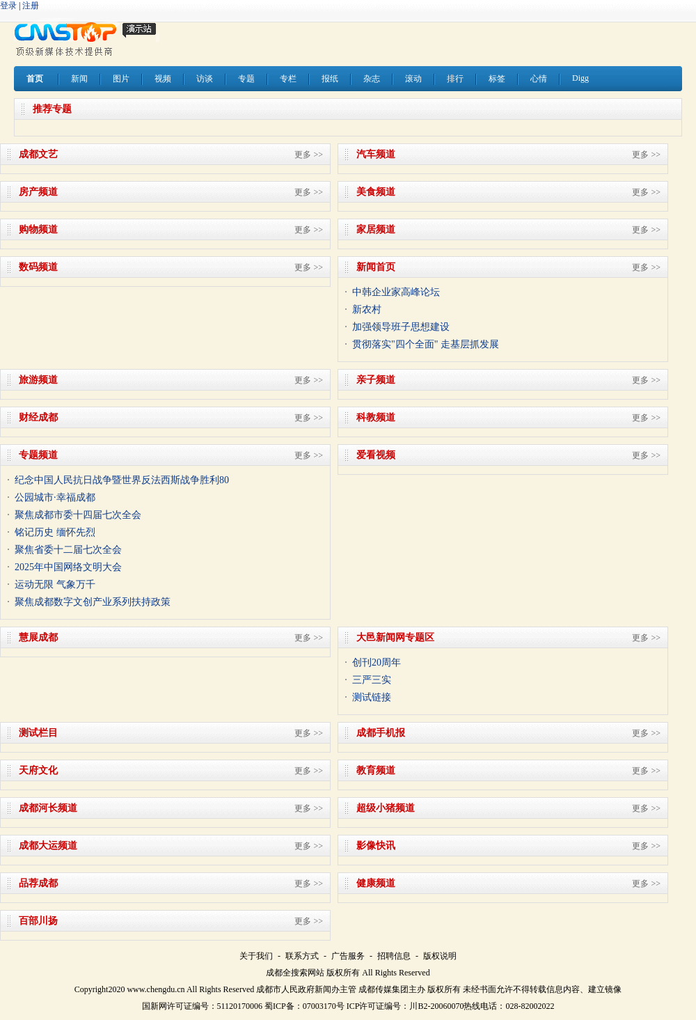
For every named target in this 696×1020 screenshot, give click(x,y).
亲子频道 (375, 380)
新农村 (366, 309)
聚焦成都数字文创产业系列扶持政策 (93, 602)
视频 (163, 79)
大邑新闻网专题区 (395, 637)
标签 (497, 79)
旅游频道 (38, 380)
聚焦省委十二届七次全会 (68, 549)
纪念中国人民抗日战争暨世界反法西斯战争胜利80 (122, 480)
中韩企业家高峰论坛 (396, 292)
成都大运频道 (48, 845)
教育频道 (375, 770)
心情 (538, 79)
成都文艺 (38, 154)
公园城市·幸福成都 (55, 497)
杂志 (371, 79)
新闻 (79, 79)
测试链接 (371, 697)
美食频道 (375, 192)
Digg (580, 78)
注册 (30, 5)
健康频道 (375, 883)
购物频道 (38, 229)
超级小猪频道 (385, 808)
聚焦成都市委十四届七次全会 (78, 515)
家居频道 (375, 229)
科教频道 (375, 417)
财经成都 (38, 417)
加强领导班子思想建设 (401, 327)
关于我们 (256, 956)
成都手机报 (380, 733)
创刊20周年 (376, 662)
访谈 (204, 79)
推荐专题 (52, 109)
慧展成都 (38, 637)
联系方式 (302, 956)
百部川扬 (38, 921)
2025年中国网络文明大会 (68, 567)
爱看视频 (375, 455)
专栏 (288, 79)
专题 (246, 79)
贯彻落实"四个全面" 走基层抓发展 (425, 344)
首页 (34, 79)
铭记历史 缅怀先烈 (55, 532)
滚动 (413, 79)
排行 (455, 79)
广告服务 (348, 956)
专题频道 (38, 455)
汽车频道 (375, 154)
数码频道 (38, 267)
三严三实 (371, 680)
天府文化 (38, 770)
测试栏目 (38, 733)
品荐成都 (38, 883)
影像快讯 (375, 845)
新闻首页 (375, 267)
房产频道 (38, 192)
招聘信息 (394, 956)
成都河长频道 (48, 808)
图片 (121, 79)
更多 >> (308, 154)
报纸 (330, 79)
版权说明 (440, 956)
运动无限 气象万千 (55, 584)
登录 (8, 5)
